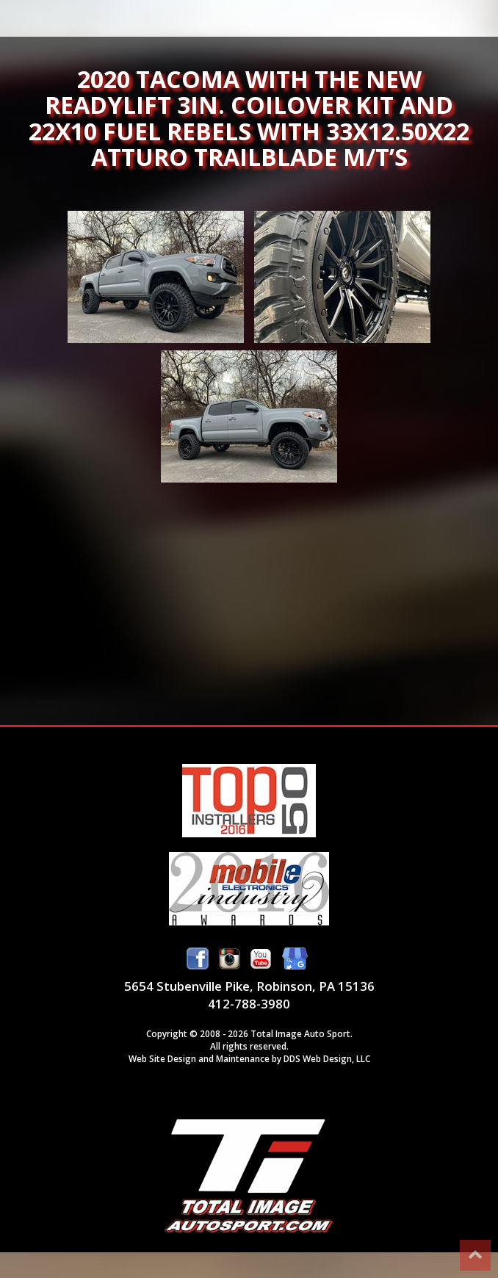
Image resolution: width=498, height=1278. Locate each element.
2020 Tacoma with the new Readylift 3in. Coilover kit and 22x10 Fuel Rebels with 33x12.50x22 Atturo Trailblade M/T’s (156, 277)
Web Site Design (162, 1058)
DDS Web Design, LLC (327, 1058)
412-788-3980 (249, 1003)
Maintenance (243, 1058)
